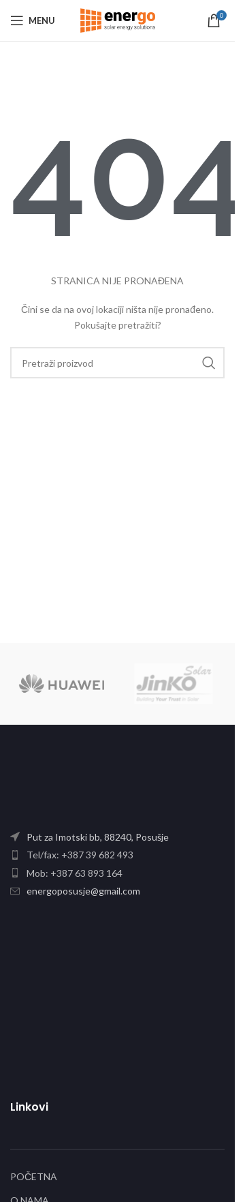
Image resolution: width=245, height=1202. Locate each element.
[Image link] (95, 786)
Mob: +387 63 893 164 (74, 873)
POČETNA (33, 1176)
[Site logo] (118, 19)
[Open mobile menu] (32, 20)
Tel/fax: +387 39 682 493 (80, 854)
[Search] (117, 362)
